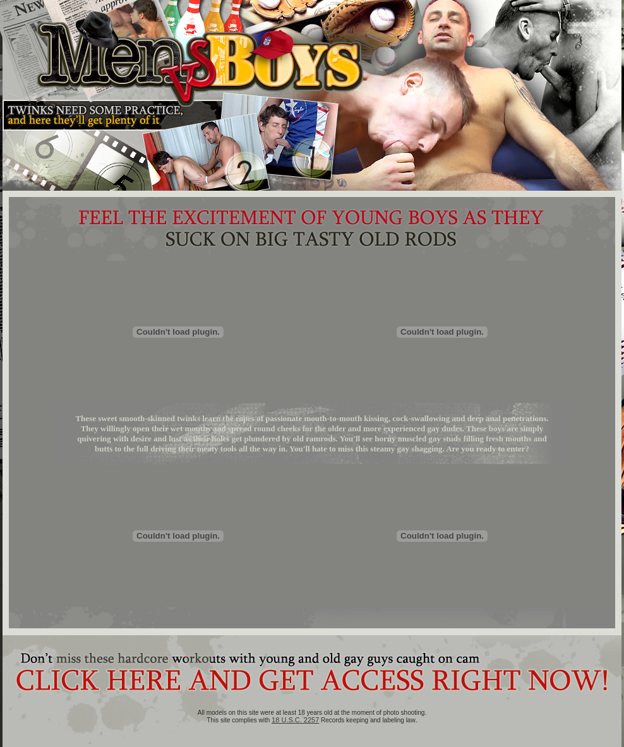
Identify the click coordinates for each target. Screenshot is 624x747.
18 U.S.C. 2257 (295, 720)
